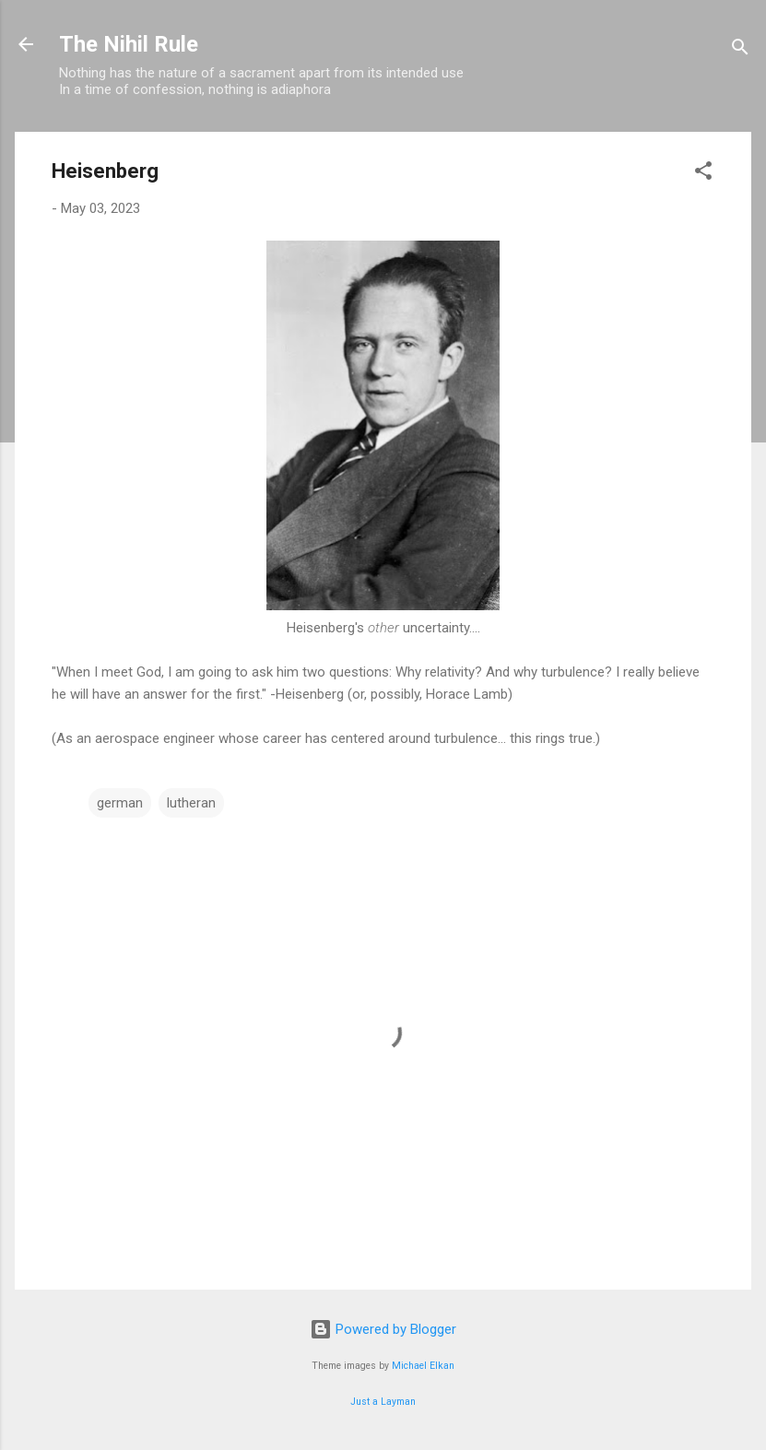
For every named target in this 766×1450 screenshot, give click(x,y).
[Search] (740, 50)
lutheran (191, 803)
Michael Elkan (423, 1366)
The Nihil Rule (128, 44)
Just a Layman (383, 1402)
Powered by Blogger (383, 1329)
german (120, 803)
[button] (703, 173)
